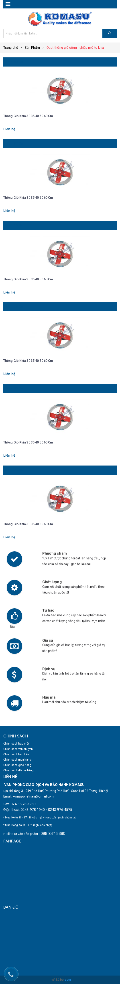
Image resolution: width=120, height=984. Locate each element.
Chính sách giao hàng (17, 765)
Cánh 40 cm (13, 225)
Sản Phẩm (32, 48)
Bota (68, 979)
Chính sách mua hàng (17, 759)
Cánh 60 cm (13, 62)
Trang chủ (10, 48)
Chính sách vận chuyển (18, 749)
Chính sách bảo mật (16, 743)
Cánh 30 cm (13, 388)
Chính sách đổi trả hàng (18, 770)
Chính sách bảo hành (17, 754)
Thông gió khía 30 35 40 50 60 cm (28, 116)
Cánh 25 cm (13, 470)
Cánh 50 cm (13, 144)
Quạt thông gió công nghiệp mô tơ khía (75, 48)
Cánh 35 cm (13, 307)
